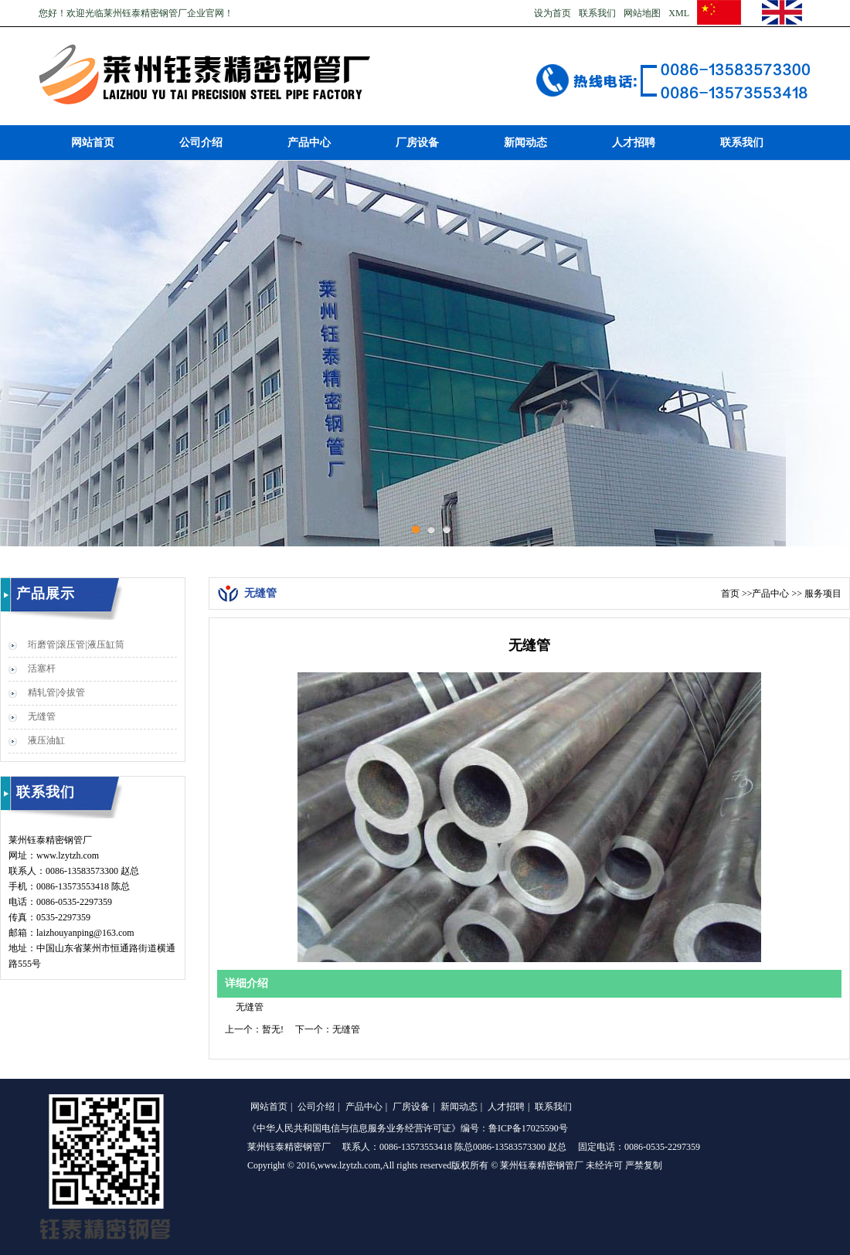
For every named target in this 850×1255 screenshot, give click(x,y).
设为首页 (552, 13)
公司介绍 (201, 142)
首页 (730, 593)
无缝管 (42, 716)
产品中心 (309, 142)
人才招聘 (633, 142)
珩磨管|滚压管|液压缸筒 (76, 644)
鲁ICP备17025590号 (528, 1128)
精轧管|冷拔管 (56, 692)
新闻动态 (525, 142)
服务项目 (823, 593)
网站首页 (92, 142)
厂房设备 (417, 142)
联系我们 (597, 13)
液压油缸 (46, 740)
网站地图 (642, 13)
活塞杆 (42, 668)
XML (678, 13)
